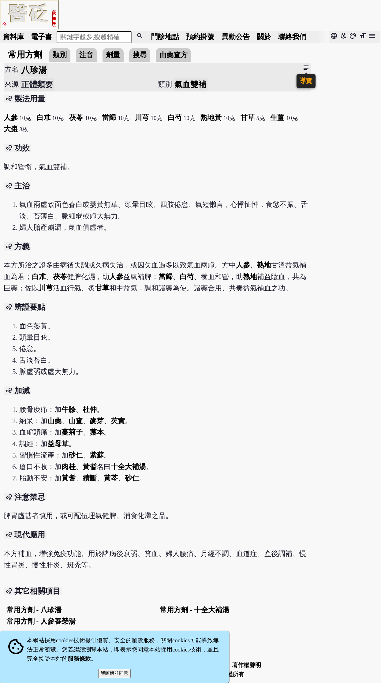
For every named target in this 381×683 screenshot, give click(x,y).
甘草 (248, 117)
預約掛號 (200, 37)
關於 (264, 37)
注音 (86, 55)
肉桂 (69, 467)
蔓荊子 (72, 432)
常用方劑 (25, 54)
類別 (60, 55)
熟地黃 (211, 117)
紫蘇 (97, 455)
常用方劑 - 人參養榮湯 (41, 621)
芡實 (118, 421)
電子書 (41, 37)
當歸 (109, 117)
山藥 (54, 421)
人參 (11, 117)
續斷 (90, 478)
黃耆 (90, 467)
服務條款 (79, 658)
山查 (76, 421)
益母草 (58, 444)
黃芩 (111, 478)
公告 (236, 37)
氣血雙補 (190, 84)
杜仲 (90, 409)
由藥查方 (173, 55)
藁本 (97, 432)
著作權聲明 (246, 665)
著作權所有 (229, 674)
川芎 (142, 117)
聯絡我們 (292, 37)
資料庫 (13, 37)
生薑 (277, 117)
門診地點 (165, 37)
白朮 (43, 117)
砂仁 (76, 455)
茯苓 (76, 117)
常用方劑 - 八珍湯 (34, 610)
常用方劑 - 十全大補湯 (194, 610)
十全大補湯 (128, 467)
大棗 (11, 129)
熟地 (264, 265)
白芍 (175, 117)
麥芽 (97, 421)
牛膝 (69, 409)
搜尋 (140, 55)
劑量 (113, 55)
